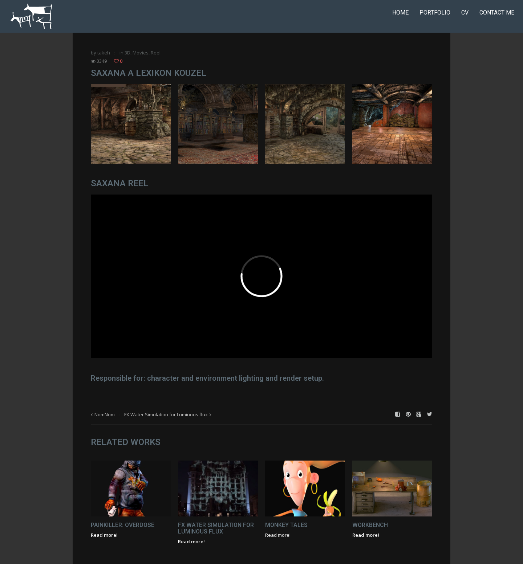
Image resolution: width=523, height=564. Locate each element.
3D (127, 52)
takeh (103, 52)
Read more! (104, 535)
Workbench (370, 525)
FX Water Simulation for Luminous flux (166, 414)
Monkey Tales (286, 525)
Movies (141, 52)
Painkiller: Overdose (122, 525)
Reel (156, 52)
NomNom (104, 414)
